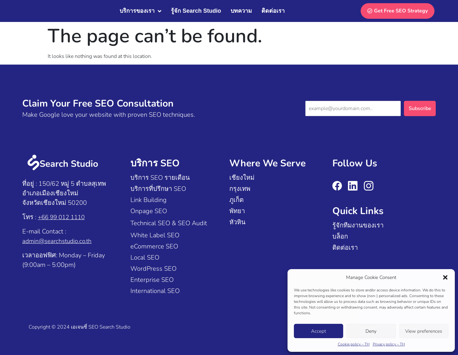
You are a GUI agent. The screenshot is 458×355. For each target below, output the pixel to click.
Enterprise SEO (152, 279)
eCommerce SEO (154, 246)
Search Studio (115, 327)
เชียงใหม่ (241, 177)
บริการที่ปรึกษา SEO (158, 188)
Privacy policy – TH (389, 344)
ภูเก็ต (236, 200)
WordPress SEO (153, 268)
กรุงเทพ (239, 188)
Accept (318, 331)
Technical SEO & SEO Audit (168, 223)
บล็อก (340, 236)
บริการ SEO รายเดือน (160, 177)
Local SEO (144, 257)
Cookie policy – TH (354, 344)
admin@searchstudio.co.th (59, 241)
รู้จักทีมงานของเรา (358, 225)
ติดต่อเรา (345, 247)
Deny (371, 331)
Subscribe (420, 108)
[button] (445, 277)
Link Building (148, 200)
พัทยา (237, 211)
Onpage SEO (148, 211)
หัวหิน (237, 222)
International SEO (155, 291)
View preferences (423, 331)
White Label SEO (154, 235)
